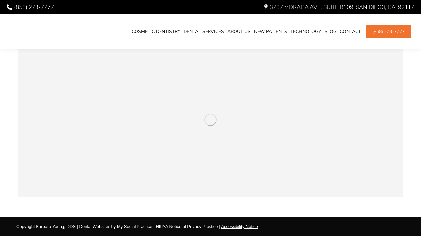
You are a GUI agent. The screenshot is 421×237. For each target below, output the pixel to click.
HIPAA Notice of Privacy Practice (187, 226)
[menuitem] (156, 31)
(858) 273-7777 (30, 7)
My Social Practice (134, 226)
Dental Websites (94, 226)
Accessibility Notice (239, 226)
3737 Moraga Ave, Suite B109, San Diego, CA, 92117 (339, 7)
